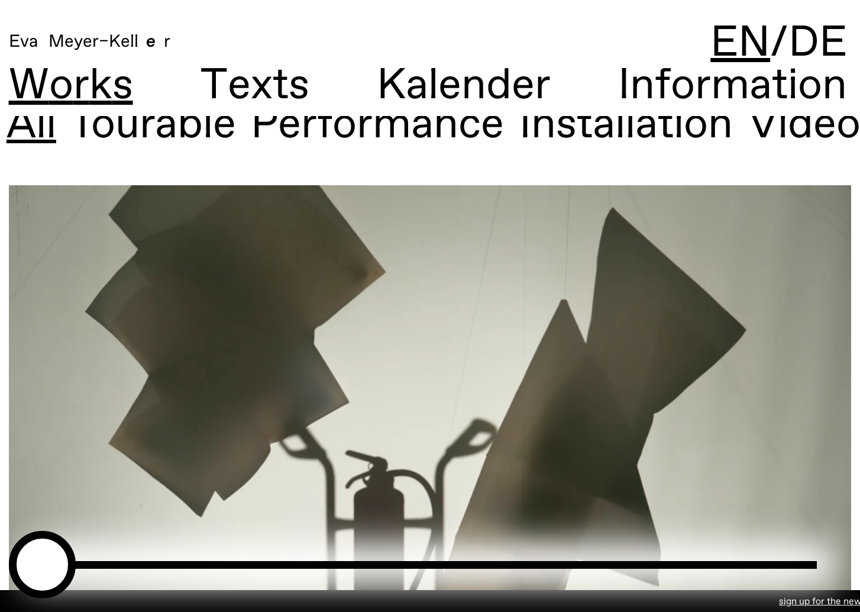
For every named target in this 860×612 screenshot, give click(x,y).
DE (817, 43)
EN (740, 43)
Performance (362, 126)
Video (789, 126)
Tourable (137, 126)
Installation (611, 126)
